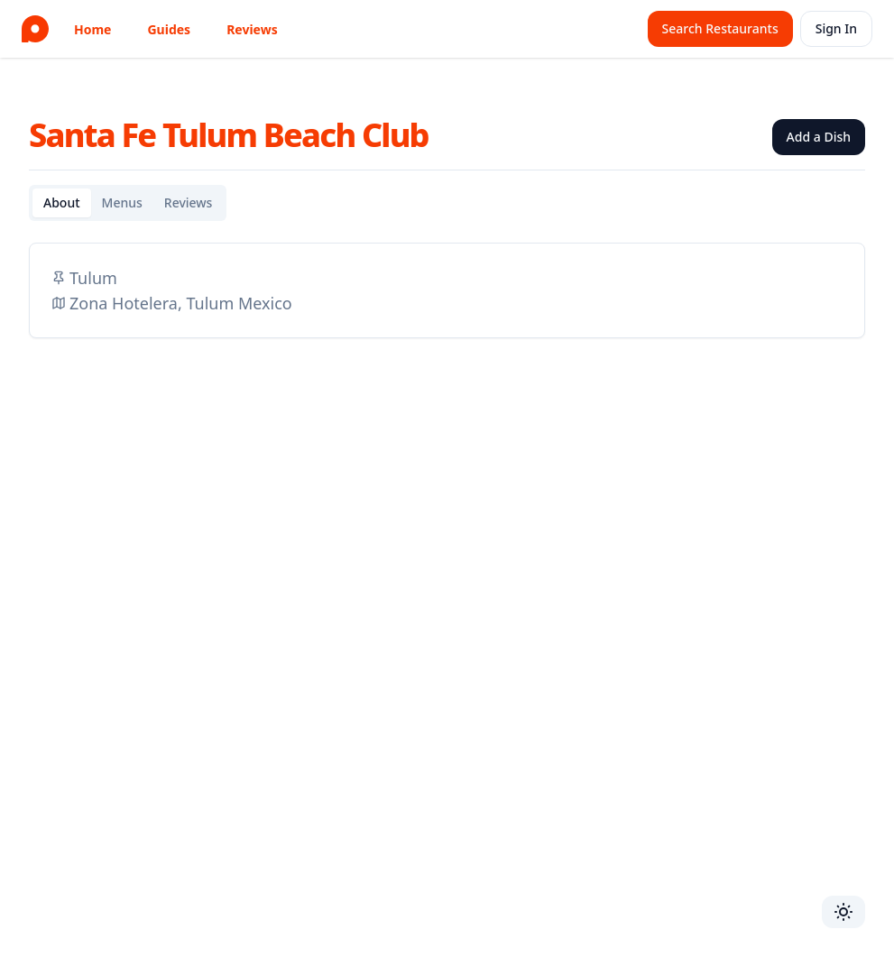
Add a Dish (819, 136)
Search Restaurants (720, 28)
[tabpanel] (447, 290)
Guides (168, 29)
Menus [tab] (122, 202)
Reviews (252, 29)
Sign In (836, 28)
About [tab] (61, 202)
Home (92, 29)
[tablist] (127, 203)
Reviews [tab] (188, 202)
